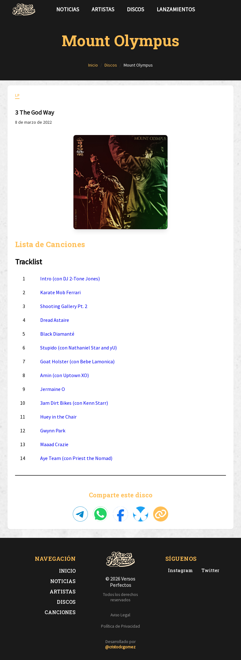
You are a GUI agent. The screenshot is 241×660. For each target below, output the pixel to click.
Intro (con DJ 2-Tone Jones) (70, 278)
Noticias (67, 9)
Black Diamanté (57, 334)
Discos (135, 9)
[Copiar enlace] (160, 514)
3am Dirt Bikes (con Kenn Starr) (74, 403)
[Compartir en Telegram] (80, 514)
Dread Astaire (54, 320)
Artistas (103, 9)
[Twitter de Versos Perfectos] (209, 570)
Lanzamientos (176, 9)
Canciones (60, 612)
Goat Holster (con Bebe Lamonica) (77, 361)
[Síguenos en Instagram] (227, 9)
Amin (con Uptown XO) (64, 375)
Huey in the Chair (58, 417)
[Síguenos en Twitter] (217, 9)
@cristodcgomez (120, 647)
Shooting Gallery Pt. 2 (63, 306)
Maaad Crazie (54, 444)
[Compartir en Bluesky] (140, 514)
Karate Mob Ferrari (60, 292)
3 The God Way (34, 112)
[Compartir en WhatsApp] (100, 514)
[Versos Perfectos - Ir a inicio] (23, 9)
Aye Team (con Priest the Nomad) (76, 458)
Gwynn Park (52, 430)
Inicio (67, 570)
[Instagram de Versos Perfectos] (179, 570)
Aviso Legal (120, 615)
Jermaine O (52, 389)
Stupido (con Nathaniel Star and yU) (78, 347)
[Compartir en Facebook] (120, 514)
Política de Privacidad (120, 626)
